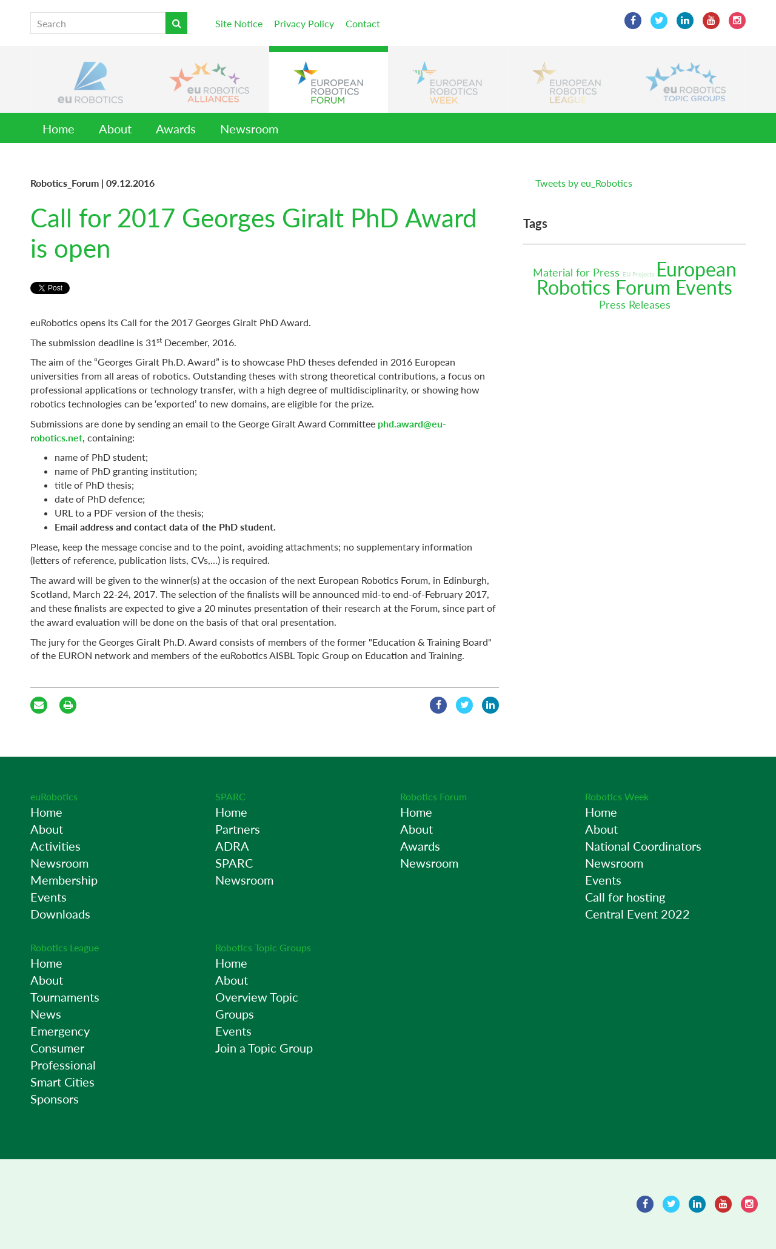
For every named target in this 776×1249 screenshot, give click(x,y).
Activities (55, 846)
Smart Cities (62, 1081)
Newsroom (249, 128)
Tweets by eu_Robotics (583, 183)
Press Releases (635, 304)
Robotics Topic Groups (263, 947)
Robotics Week (617, 796)
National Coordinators (643, 846)
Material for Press (578, 272)
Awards (176, 128)
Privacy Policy (304, 23)
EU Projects (639, 274)
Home (58, 128)
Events (703, 287)
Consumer (57, 1047)
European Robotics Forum (637, 278)
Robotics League (64, 947)
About (115, 128)
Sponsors (54, 1098)
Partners (237, 829)
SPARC (230, 796)
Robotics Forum (433, 796)
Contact (363, 23)
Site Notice (239, 23)
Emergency (60, 1030)
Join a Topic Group (264, 1047)
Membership (64, 879)
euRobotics (54, 796)
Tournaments (64, 996)
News (45, 1013)
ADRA (232, 846)
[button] (90, 79)
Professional (63, 1064)
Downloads (60, 913)
